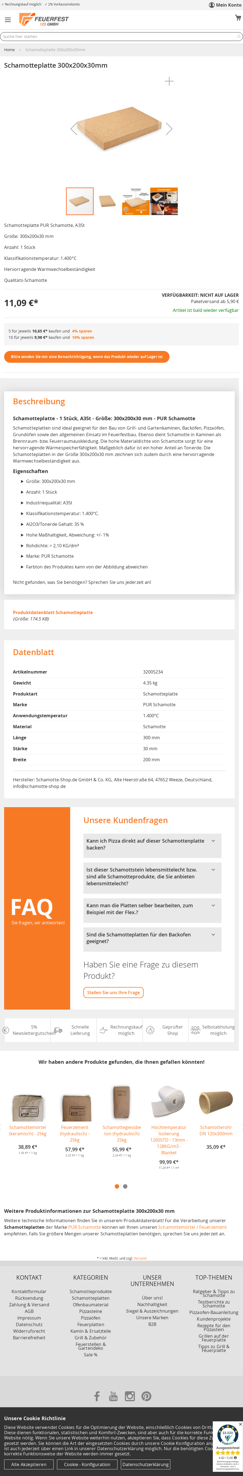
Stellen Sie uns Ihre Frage (113, 993)
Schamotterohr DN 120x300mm (216, 1130)
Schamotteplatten (91, 1298)
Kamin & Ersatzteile (90, 1331)
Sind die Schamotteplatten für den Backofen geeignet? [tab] (152, 938)
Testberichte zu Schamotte (214, 1304)
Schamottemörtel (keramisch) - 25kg (28, 1130)
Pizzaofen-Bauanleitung (213, 1312)
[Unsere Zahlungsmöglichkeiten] (121, 1392)
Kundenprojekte (214, 1319)
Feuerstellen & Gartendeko (91, 1346)
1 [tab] (117, 1186)
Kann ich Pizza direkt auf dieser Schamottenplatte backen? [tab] (152, 844)
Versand (140, 1258)
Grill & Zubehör (91, 1338)
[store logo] (44, 20)
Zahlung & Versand (29, 1305)
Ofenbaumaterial (90, 1305)
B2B (152, 1324)
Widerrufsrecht (29, 1331)
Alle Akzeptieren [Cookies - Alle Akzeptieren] (29, 1464)
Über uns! (152, 1298)
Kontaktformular (29, 1291)
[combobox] (121, 36)
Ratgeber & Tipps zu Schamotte (214, 1293)
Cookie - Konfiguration (87, 1464)
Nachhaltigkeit (152, 1304)
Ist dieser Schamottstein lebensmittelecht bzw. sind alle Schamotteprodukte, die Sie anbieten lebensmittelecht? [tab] (152, 876)
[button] (8, 19)
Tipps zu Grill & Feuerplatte (214, 1348)
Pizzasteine (90, 1311)
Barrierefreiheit (29, 1338)
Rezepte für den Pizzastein (213, 1327)
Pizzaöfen (91, 1318)
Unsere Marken (152, 1318)
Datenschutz (29, 1324)
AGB (29, 1311)
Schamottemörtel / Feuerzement (192, 1227)
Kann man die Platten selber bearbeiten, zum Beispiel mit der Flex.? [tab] (152, 909)
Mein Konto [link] (229, 5)
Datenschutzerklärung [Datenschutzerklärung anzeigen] (145, 1464)
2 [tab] (125, 1186)
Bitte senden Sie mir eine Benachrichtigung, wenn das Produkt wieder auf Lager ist (87, 356)
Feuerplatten (90, 1324)
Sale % (90, 1355)
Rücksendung (29, 1298)
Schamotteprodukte (91, 1291)
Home (9, 49)
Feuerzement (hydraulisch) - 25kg (74, 1133)
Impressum (29, 1318)
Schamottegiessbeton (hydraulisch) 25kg (122, 1133)
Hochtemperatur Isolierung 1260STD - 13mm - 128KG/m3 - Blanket (169, 1139)
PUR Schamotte (84, 1227)
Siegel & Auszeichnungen (152, 1311)
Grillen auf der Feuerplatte (214, 1338)
